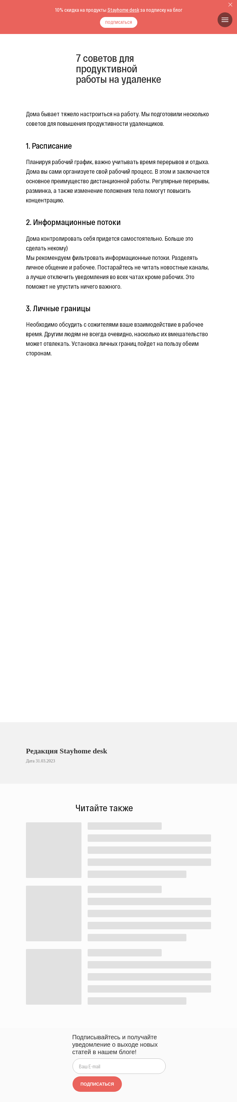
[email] (119, 1066)
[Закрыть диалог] (230, 4)
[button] (118, 22)
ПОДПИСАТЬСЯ (97, 1084)
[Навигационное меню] (225, 20)
